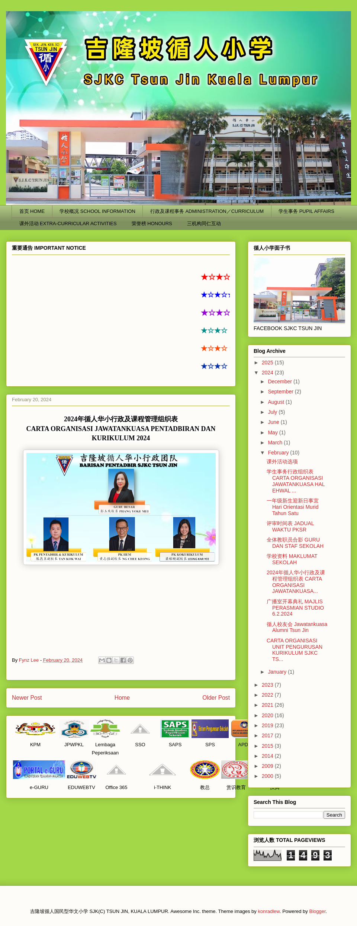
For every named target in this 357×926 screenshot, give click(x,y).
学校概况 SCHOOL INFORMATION (97, 211)
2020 (268, 715)
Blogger (317, 911)
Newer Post (27, 697)
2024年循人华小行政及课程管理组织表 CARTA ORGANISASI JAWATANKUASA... (296, 581)
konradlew (269, 911)
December (280, 381)
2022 (268, 695)
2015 (268, 746)
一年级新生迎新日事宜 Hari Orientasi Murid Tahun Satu (293, 507)
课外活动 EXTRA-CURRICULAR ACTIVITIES (68, 223)
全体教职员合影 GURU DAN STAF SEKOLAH (295, 543)
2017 (268, 735)
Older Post (216, 697)
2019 (268, 725)
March (276, 443)
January (278, 672)
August (276, 402)
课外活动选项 (282, 461)
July (273, 412)
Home (122, 697)
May (273, 432)
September (281, 392)
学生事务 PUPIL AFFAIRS (306, 211)
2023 (268, 685)
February (279, 453)
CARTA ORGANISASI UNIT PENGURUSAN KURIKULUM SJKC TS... (294, 650)
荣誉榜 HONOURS (152, 223)
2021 (268, 705)
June (274, 422)
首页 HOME (32, 211)
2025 (268, 362)
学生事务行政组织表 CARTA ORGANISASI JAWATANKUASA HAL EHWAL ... (296, 481)
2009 (268, 766)
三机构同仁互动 (204, 223)
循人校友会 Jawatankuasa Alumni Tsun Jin (297, 627)
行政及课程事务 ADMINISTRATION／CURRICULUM (207, 211)
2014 (268, 756)
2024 (268, 373)
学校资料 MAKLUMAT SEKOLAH (292, 559)
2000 (268, 776)
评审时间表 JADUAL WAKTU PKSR (290, 526)
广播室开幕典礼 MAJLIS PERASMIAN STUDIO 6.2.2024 (295, 607)
